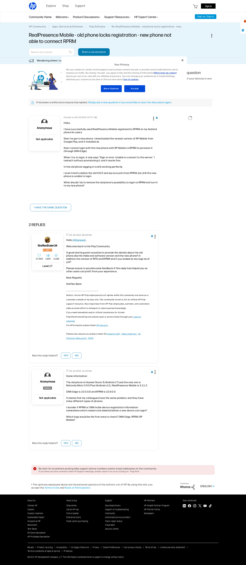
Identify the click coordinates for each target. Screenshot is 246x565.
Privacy (96, 547)
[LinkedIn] (184, 506)
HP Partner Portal (152, 509)
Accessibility (61, 547)
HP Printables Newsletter (38, 536)
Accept (135, 88)
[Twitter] (199, 506)
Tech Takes (32, 528)
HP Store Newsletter (36, 532)
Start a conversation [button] (94, 51)
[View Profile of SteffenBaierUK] (47, 245)
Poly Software (97, 26)
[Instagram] (194, 506)
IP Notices (68, 551)
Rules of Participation (77, 487)
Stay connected (189, 500)
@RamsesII (79, 240)
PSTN (90, 338)
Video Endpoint (129, 334)
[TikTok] (210, 506)
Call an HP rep (72, 509)
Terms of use (150, 547)
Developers (149, 513)
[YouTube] (205, 506)
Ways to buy (71, 500)
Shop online (71, 505)
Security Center (112, 528)
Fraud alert (110, 524)
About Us (31, 500)
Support (108, 500)
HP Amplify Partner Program (156, 505)
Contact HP (32, 505)
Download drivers (112, 505)
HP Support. (102, 325)
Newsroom (32, 524)
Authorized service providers (117, 517)
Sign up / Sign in (205, 16)
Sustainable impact (35, 517)
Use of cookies (131, 79)
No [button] (77, 355)
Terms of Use (52, 487)
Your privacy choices (133, 547)
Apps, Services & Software (67, 26)
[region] (124, 76)
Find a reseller (72, 513)
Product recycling (45, 547)
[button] (153, 118)
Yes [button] (66, 355)
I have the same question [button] (50, 207)
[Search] (51, 52)
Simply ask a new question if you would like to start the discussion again (129, 102)
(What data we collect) (165, 73)
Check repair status (113, 521)
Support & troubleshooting (117, 509)
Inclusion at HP (33, 521)
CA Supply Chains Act (80, 547)
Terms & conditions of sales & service (43, 551)
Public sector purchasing (77, 521)
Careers (30, 509)
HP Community (37, 26)
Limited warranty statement (172, 547)
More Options (111, 88)
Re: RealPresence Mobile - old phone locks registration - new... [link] (147, 26)
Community (110, 513)
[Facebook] (189, 506)
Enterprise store (73, 517)
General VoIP (113, 334)
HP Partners (149, 500)
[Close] (182, 60)
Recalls (30, 547)
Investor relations (35, 513)
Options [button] (213, 35)
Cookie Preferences (111, 547)
